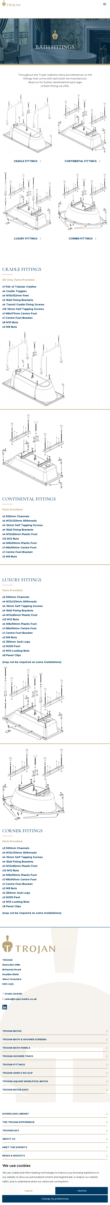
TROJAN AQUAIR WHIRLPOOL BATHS (25, 1081)
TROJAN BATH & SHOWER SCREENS (24, 1039)
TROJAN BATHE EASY (15, 1089)
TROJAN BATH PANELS (16, 1047)
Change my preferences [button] (55, 1198)
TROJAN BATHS (12, 1030)
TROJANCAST (10, 1130)
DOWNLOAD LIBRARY (15, 1113)
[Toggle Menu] (104, 4)
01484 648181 (13, 993)
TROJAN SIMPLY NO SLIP (17, 1072)
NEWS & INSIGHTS (13, 1155)
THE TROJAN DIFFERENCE (18, 1122)
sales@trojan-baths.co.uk (20, 999)
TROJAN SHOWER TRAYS (17, 1056)
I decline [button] (81, 1190)
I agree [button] (28, 1190)
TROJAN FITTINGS (13, 1064)
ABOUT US (8, 1138)
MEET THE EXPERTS (14, 1147)
